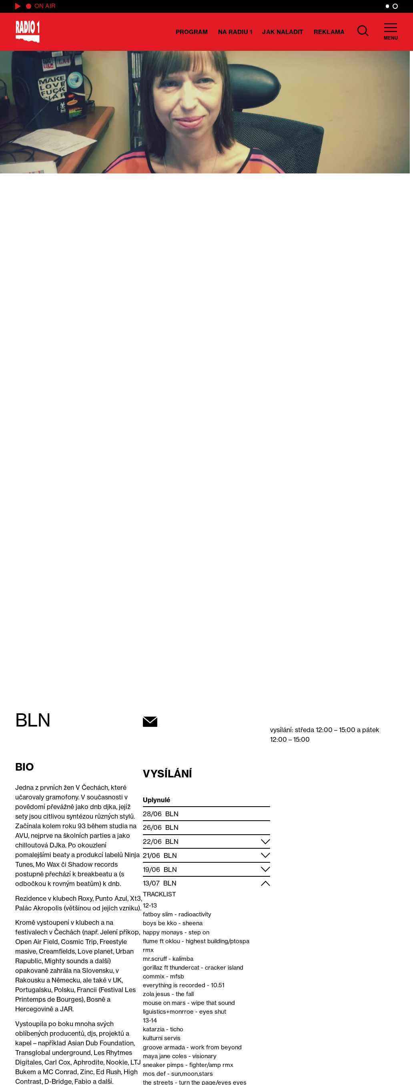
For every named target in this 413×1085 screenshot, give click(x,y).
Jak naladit (282, 32)
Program (192, 32)
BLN (171, 814)
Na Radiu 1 (235, 32)
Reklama (329, 32)
